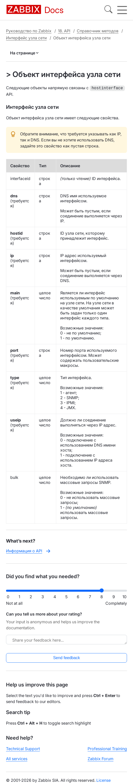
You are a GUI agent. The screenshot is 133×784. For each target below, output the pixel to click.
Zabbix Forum (100, 758)
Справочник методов (97, 30)
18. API (64, 30)
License (103, 779)
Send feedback (66, 657)
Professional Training (107, 748)
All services (16, 758)
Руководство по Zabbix (28, 30)
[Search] (108, 10)
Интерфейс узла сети (26, 37)
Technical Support (23, 748)
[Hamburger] (122, 10)
